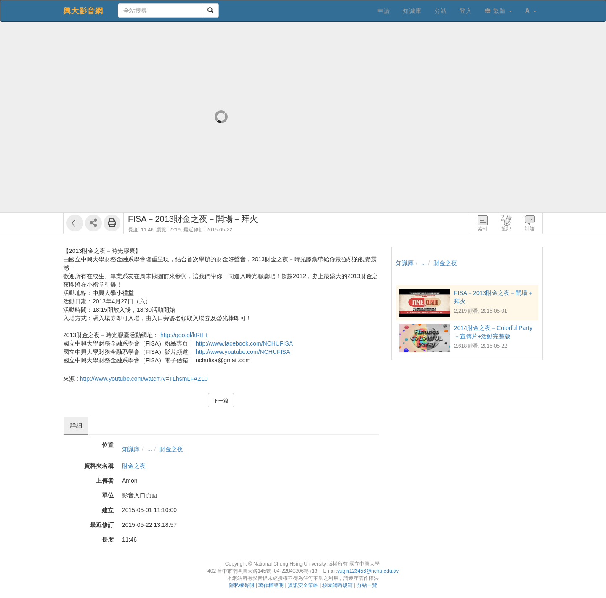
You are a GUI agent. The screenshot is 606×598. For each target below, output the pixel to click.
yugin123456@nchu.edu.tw (368, 571)
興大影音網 (83, 11)
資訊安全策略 (303, 585)
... (149, 449)
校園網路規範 (337, 585)
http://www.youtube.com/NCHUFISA (243, 351)
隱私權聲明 (241, 585)
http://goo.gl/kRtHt (183, 335)
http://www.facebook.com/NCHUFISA (244, 343)
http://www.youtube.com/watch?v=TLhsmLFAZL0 (144, 378)
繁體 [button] (498, 11)
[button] (530, 10)
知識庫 (131, 449)
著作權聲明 (271, 585)
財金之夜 (171, 449)
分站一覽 (367, 585)
